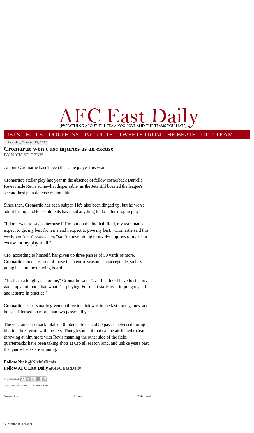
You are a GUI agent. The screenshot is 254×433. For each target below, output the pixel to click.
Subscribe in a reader (18, 424)
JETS (13, 134)
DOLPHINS (64, 134)
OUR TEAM (217, 134)
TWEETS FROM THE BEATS (156, 134)
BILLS (34, 134)
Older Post (144, 396)
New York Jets (45, 385)
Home (78, 396)
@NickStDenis (42, 362)
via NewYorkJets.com (35, 236)
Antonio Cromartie (22, 385)
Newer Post (12, 396)
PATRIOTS (99, 134)
